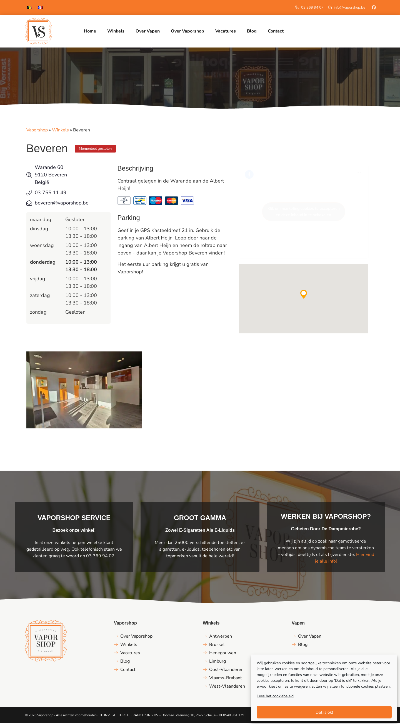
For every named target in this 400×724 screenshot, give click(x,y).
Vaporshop (37, 131)
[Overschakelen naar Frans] (40, 7)
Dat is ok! (324, 712)
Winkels (60, 131)
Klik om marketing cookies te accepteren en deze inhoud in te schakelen (304, 212)
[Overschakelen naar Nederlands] (29, 7)
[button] (303, 295)
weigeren (302, 686)
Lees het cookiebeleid (275, 696)
